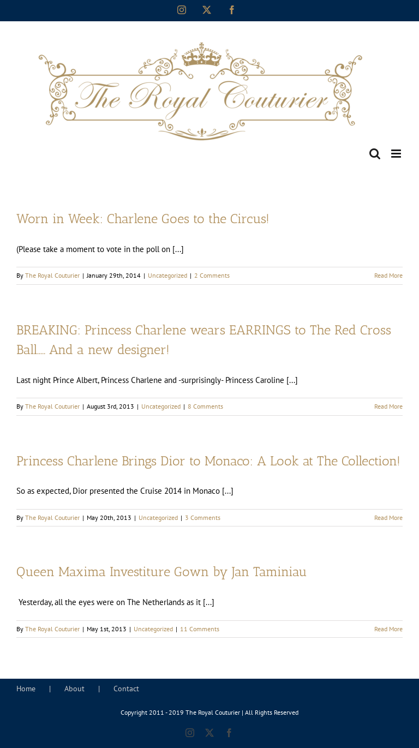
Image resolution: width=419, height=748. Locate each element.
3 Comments (202, 517)
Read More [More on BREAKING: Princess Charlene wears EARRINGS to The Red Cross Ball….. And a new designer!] (388, 406)
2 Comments (212, 275)
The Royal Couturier (52, 275)
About (74, 688)
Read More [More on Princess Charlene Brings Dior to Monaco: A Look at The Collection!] (388, 517)
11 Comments (199, 629)
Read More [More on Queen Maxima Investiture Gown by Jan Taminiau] (388, 629)
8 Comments (205, 406)
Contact (126, 688)
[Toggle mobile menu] (397, 153)
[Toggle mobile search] (374, 153)
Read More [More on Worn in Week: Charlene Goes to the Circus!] (388, 275)
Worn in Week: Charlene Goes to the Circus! (143, 218)
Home (25, 688)
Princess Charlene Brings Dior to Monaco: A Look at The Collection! (208, 461)
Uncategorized (167, 275)
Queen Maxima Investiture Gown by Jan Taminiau (161, 571)
